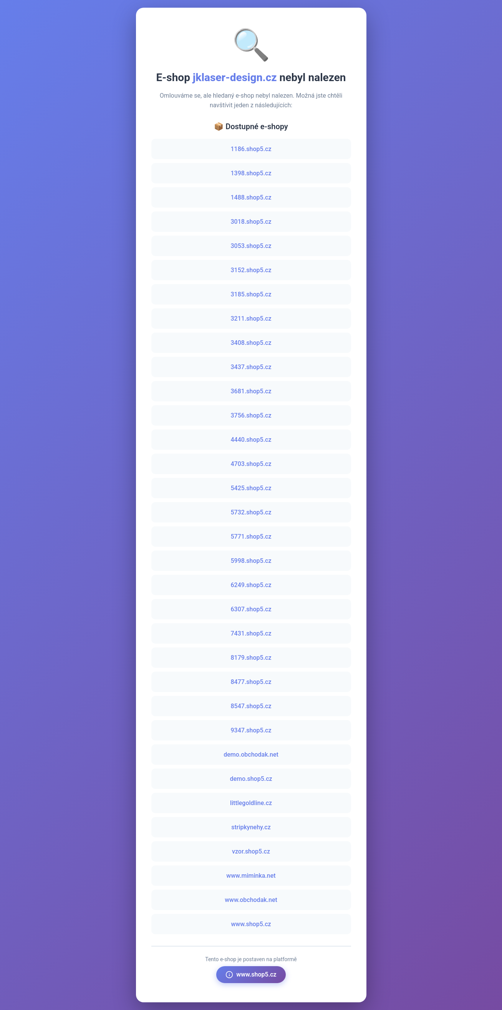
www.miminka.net (250, 875)
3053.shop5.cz (251, 246)
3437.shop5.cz (251, 367)
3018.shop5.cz (251, 221)
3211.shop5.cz (251, 318)
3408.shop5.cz (251, 342)
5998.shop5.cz (251, 560)
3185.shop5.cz (251, 294)
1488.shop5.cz (251, 197)
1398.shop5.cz (251, 173)
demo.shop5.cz (251, 778)
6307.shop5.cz (251, 609)
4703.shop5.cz (251, 464)
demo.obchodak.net (251, 754)
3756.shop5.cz (251, 415)
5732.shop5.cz (251, 512)
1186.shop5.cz (251, 149)
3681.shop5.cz (251, 391)
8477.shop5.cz (251, 682)
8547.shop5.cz (251, 706)
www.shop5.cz (251, 924)
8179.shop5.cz (251, 657)
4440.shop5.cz (251, 439)
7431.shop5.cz (251, 633)
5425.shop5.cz (251, 488)
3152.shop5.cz (251, 270)
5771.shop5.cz (251, 536)
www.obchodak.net (251, 900)
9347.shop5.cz (251, 730)
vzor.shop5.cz (251, 851)
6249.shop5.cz (251, 585)
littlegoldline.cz (251, 803)
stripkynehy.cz (251, 827)
